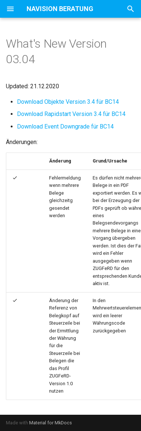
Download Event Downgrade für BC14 (65, 126)
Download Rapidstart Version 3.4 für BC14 (71, 113)
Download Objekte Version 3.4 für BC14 (68, 101)
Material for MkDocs (50, 422)
